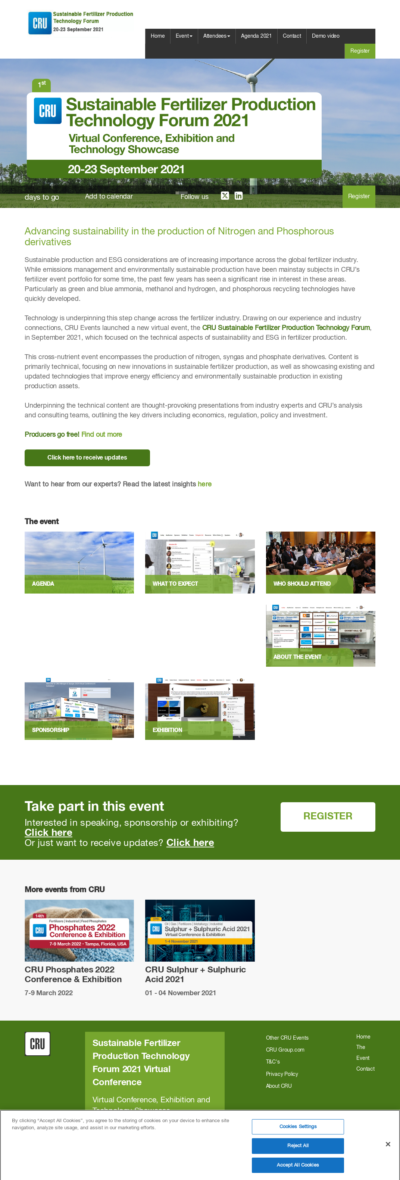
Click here (48, 833)
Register (360, 51)
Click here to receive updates (87, 458)
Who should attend (302, 584)
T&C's (273, 1062)
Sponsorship (50, 730)
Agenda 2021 (256, 36)
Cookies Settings (298, 1130)
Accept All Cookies (298, 1169)
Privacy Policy (282, 1074)
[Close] (388, 1148)
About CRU (279, 1086)
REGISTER (328, 817)
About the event (298, 657)
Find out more (101, 435)
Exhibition (167, 730)
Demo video (326, 36)
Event (184, 36)
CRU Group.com (285, 1050)
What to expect (175, 584)
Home (158, 36)
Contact (292, 36)
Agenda (43, 584)
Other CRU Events (287, 1038)
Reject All (297, 1149)
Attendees (216, 36)
